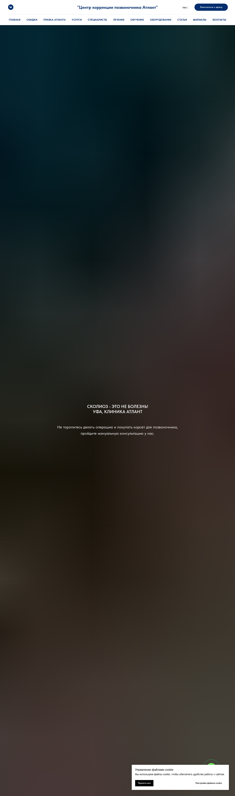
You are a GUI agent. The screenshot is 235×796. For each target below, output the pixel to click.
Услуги (77, 19)
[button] (211, 7)
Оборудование (160, 19)
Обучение (137, 19)
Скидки (32, 19)
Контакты (219, 19)
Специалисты (97, 19)
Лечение (119, 19)
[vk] (10, 7)
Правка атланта (54, 19)
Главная (15, 19)
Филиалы (199, 19)
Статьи (182, 19)
